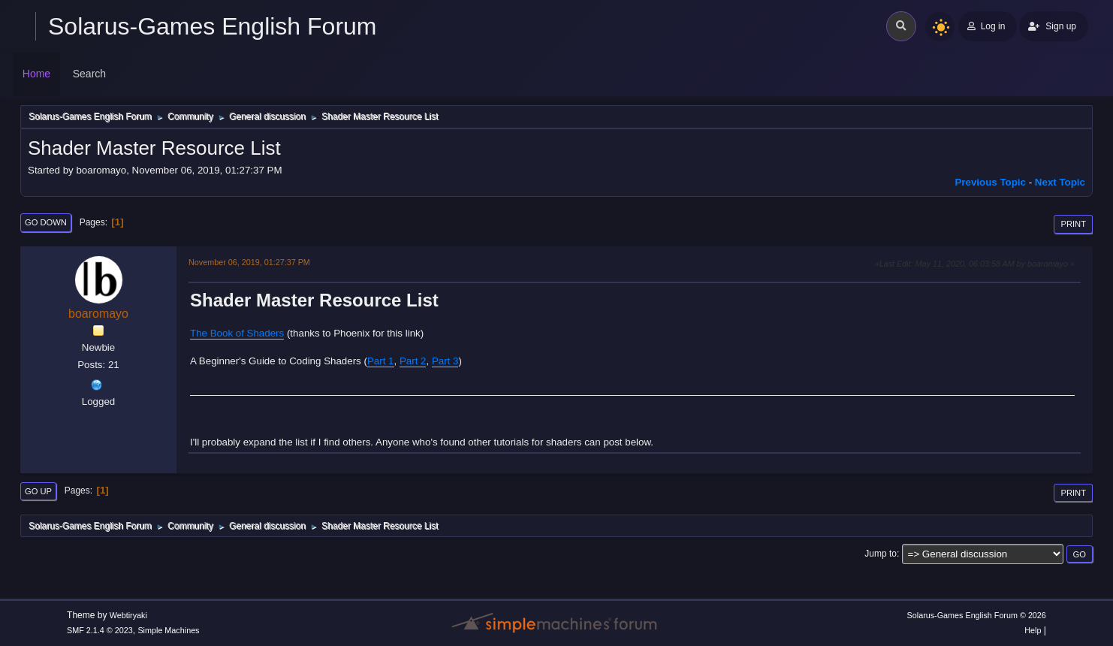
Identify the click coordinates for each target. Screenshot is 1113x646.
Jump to (880, 553)
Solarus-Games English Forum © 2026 (976, 615)
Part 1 (380, 361)
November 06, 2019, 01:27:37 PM (249, 262)
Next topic (1060, 182)
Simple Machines (168, 630)
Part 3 (445, 361)
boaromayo (98, 313)
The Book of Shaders (237, 333)
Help (1032, 630)
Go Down (46, 222)
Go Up (38, 491)
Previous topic (990, 182)
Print (1073, 223)
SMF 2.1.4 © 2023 (100, 630)
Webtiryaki (128, 615)
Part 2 (413, 361)
